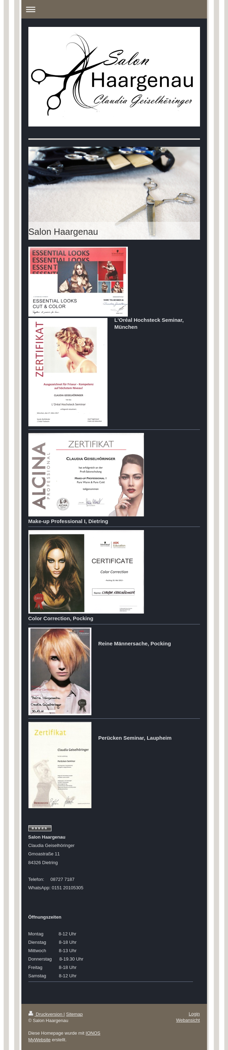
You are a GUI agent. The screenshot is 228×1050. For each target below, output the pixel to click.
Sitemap (74, 1014)
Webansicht (188, 1020)
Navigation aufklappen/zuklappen (114, 9)
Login (194, 1013)
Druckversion (46, 1014)
